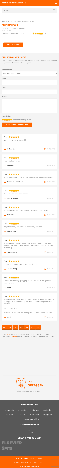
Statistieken (47, 410)
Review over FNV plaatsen (17, 125)
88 (38, 327)
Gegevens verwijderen (31, 419)
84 (15, 327)
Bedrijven (9, 414)
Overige (14, 336)
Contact (22, 414)
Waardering (6, 116)
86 (27, 327)
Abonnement (7, 70)
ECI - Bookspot (29, 431)
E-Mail (4, 88)
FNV (8, 334)
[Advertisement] (29, 357)
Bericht (4, 97)
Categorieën (9, 410)
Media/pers (34, 410)
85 (21, 327)
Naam (4, 78)
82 (4, 327)
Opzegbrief (22, 410)
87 (32, 327)
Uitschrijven (34, 414)
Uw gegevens (48, 414)
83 (10, 327)
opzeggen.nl (14, 3)
